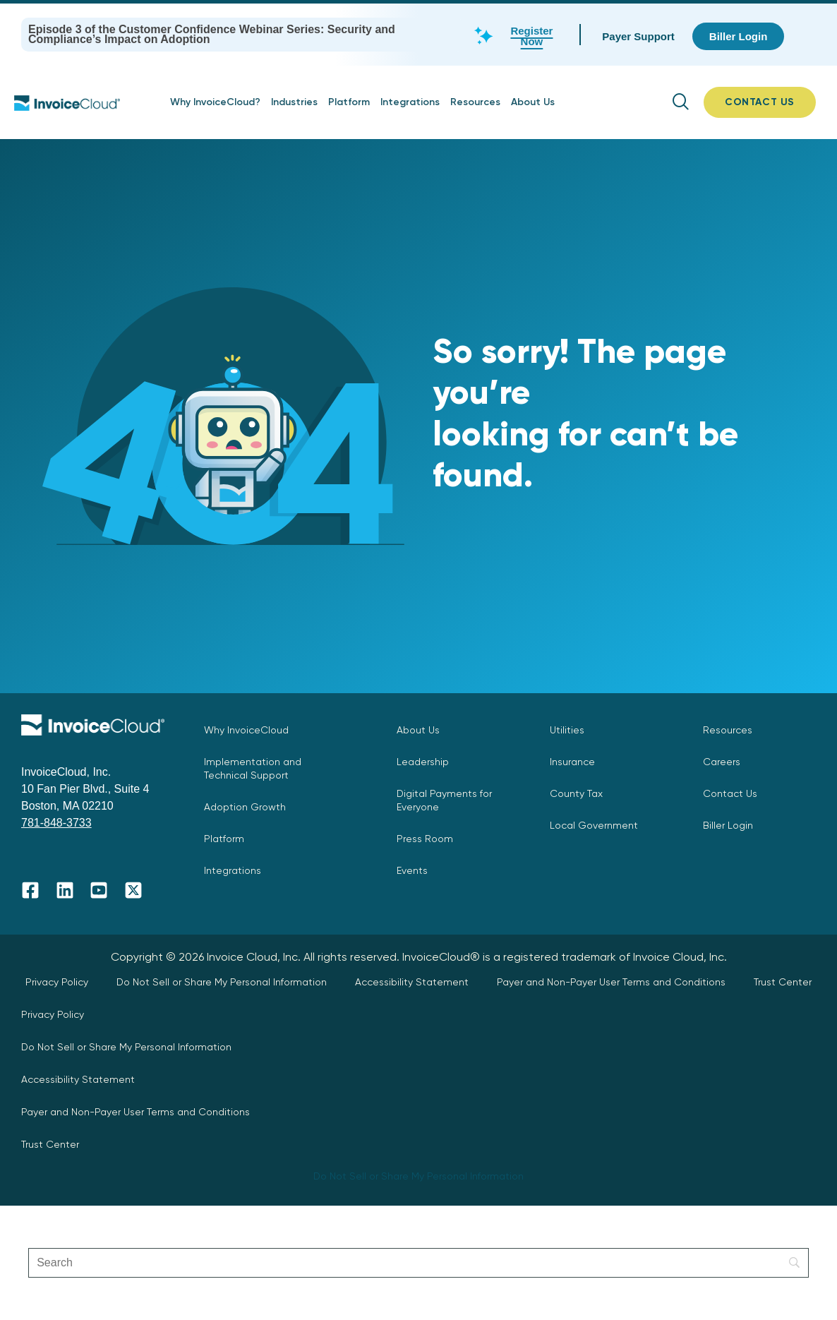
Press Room (425, 838)
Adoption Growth (245, 806)
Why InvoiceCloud (246, 730)
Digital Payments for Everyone (444, 800)
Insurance (572, 761)
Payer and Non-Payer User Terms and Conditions (611, 982)
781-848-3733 (56, 823)
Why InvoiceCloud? (215, 102)
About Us (533, 102)
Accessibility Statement (412, 982)
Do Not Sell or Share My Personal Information (221, 982)
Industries (294, 102)
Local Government (594, 825)
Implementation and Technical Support (252, 768)
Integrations (410, 102)
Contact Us (730, 793)
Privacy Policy (56, 982)
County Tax (576, 793)
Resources (475, 102)
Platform (349, 102)
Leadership (423, 761)
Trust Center (783, 982)
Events (412, 870)
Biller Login (728, 825)
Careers (721, 761)
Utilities (567, 730)
